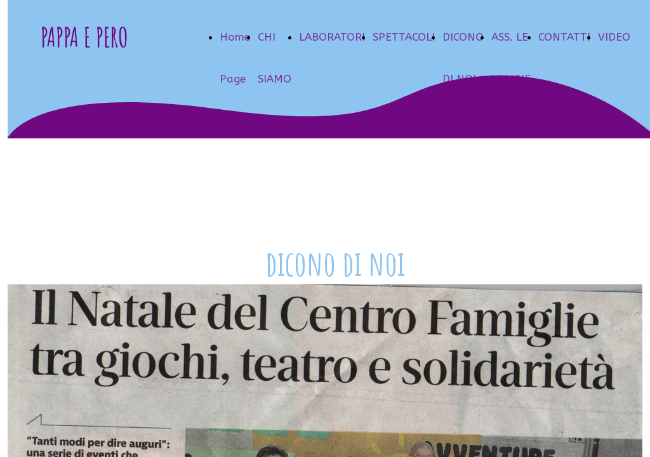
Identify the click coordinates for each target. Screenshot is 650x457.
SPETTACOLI (404, 36)
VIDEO (614, 36)
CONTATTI (564, 36)
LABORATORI (332, 36)
